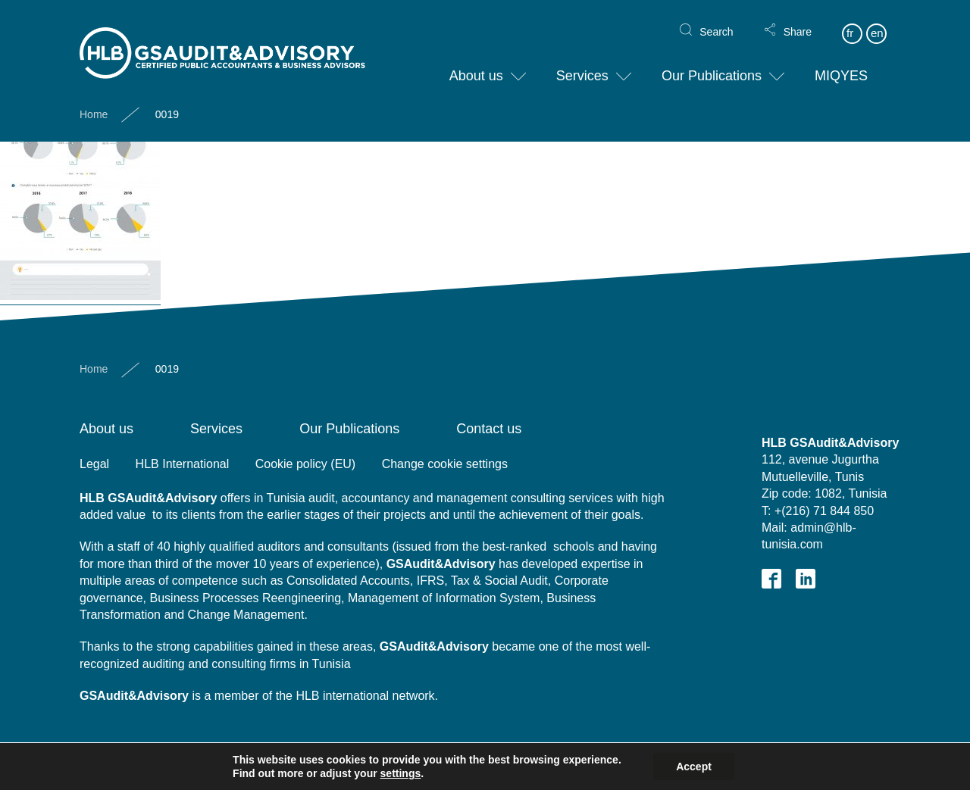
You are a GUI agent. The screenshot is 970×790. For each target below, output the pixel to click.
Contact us (488, 428)
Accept (694, 766)
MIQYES (841, 63)
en (877, 20)
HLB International (183, 463)
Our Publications (712, 63)
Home (94, 102)
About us (476, 63)
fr (849, 20)
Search (716, 20)
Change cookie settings (445, 463)
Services (582, 63)
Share (798, 20)
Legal (94, 463)
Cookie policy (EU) (305, 463)
